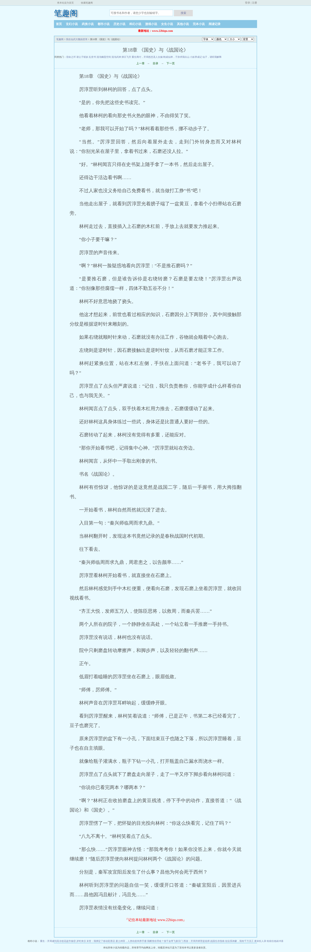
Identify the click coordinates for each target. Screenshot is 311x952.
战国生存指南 (217, 941)
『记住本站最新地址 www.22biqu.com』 (155, 920)
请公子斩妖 (82, 57)
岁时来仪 (81, 941)
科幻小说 (135, 24)
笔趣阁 (66, 13)
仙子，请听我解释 (212, 57)
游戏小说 (151, 24)
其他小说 (183, 24)
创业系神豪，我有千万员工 (239, 941)
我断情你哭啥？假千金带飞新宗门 (165, 941)
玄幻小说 (72, 24)
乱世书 (92, 57)
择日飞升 (126, 57)
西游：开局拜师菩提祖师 (196, 941)
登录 (247, 2)
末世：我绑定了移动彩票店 (100, 941)
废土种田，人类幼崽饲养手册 (131, 941)
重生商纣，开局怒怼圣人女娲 (147, 57)
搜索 (183, 12)
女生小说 (167, 24)
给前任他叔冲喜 (275, 941)
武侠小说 (88, 24)
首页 (59, 24)
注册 (254, 2)
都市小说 (103, 24)
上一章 (140, 63)
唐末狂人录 (260, 941)
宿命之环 (71, 57)
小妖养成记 (196, 57)
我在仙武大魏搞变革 (76, 39)
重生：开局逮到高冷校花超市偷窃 (58, 941)
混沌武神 (116, 57)
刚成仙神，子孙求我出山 (176, 57)
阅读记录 (215, 24)
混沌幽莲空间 (104, 57)
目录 (155, 63)
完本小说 (199, 24)
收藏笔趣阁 (87, 2)
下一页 (170, 63)
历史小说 (119, 24)
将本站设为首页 (65, 2)
